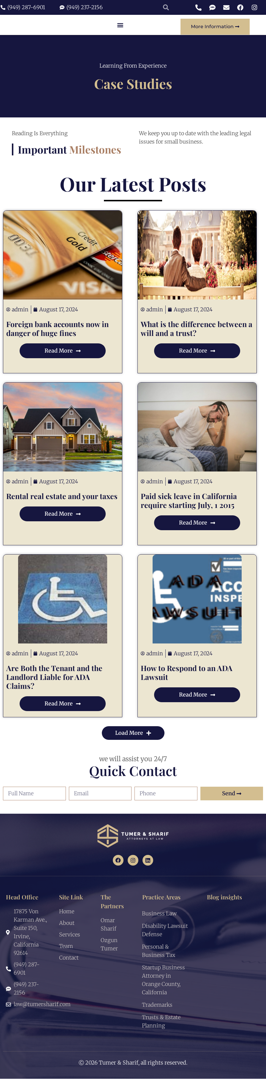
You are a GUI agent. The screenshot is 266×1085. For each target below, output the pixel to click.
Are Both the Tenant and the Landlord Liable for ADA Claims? (54, 683)
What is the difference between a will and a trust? (196, 334)
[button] (120, 28)
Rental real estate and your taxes (62, 502)
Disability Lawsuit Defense (165, 936)
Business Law (159, 919)
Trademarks (157, 1011)
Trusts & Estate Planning (161, 1027)
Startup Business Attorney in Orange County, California (163, 986)
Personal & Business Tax (158, 957)
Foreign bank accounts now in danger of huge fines (57, 334)
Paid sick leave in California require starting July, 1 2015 (189, 506)
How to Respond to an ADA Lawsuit (186, 678)
